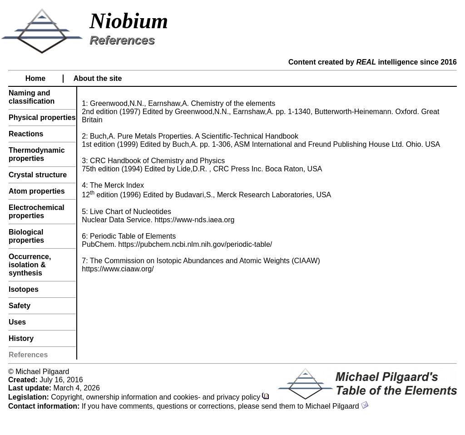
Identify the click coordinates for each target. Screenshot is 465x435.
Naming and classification (31, 97)
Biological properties (26, 236)
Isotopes (24, 289)
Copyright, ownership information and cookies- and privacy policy (160, 397)
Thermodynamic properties (37, 154)
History (21, 338)
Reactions (26, 134)
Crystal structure (38, 175)
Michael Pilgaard (336, 406)
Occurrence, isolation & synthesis (30, 265)
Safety (19, 306)
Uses (17, 322)
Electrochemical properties (36, 212)
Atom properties (37, 191)
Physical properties (42, 117)
